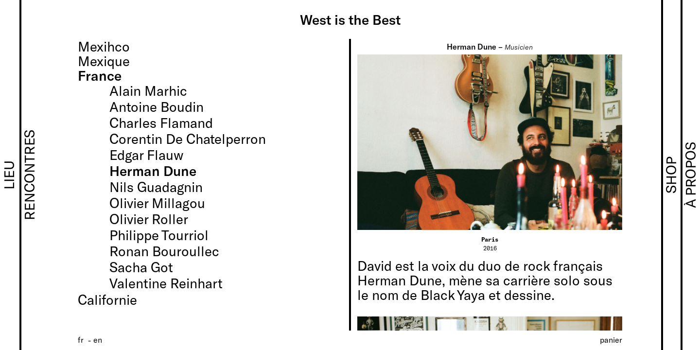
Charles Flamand (161, 122)
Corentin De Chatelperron (187, 138)
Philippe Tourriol (159, 235)
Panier (611, 339)
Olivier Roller (148, 218)
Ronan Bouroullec (164, 251)
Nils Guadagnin (156, 186)
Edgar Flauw (146, 154)
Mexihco (104, 46)
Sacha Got (141, 267)
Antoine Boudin (156, 106)
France (100, 75)
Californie (107, 299)
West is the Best (350, 19)
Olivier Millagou (157, 202)
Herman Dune (152, 170)
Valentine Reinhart (166, 283)
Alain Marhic (148, 90)
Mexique (104, 60)
